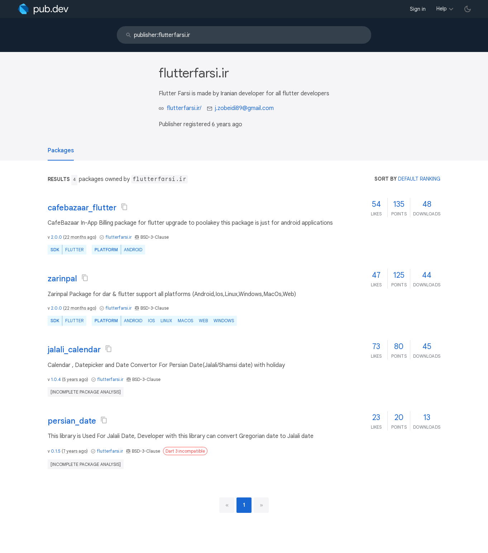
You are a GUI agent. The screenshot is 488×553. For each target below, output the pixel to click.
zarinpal (62, 278)
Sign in (418, 9)
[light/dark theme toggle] (467, 9)
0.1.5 (56, 451)
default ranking (419, 179)
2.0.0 (56, 237)
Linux (166, 320)
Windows (224, 320)
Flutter (74, 249)
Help (441, 8)
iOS (151, 320)
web (203, 320)
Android (133, 249)
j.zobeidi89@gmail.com (244, 108)
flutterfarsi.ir (118, 237)
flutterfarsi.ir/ (184, 108)
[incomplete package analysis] (86, 392)
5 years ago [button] (75, 379)
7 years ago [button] (74, 451)
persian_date (72, 421)
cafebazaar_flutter (82, 208)
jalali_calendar (74, 349)
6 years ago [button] (227, 124)
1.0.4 (56, 379)
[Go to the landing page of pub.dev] (43, 9)
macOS (185, 320)
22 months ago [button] (79, 237)
